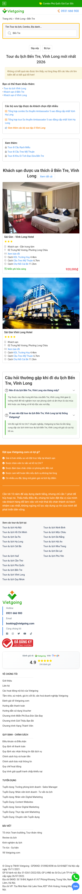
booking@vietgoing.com (20, 623)
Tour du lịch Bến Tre (12, 570)
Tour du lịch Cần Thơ (12, 560)
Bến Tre (31, 18)
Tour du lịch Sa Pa (11, 537)
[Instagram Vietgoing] (13, 633)
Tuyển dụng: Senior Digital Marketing (20, 807)
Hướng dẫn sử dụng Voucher (16, 710)
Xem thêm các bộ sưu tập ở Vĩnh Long (26, 128)
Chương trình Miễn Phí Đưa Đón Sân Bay (22, 715)
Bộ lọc (47, 48)
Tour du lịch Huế (10, 556)
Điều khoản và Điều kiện (14, 741)
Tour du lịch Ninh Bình (54, 527)
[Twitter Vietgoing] (19, 633)
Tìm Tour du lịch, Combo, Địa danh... (23, 27)
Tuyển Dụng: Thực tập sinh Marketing (21, 812)
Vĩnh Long (20, 18)
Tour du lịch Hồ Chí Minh (14, 532)
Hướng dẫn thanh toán (13, 705)
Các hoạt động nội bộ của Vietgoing (20, 690)
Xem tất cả (46, 176)
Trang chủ (7, 18)
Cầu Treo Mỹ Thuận (23, 260)
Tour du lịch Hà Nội (11, 527)
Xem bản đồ (12, 253)
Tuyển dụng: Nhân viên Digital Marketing (22, 797)
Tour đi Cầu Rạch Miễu (17, 147)
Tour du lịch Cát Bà (11, 546)
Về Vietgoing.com (11, 852)
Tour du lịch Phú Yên (53, 556)
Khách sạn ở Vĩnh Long (15, 95)
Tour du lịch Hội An (52, 541)
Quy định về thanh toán (13, 746)
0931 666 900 (68, 11)
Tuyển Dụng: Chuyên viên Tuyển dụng (21, 817)
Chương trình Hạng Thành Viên (17, 725)
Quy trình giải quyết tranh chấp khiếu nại (22, 771)
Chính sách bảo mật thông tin (17, 761)
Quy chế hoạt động (11, 766)
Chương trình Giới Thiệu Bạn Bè (18, 720)
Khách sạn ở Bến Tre (14, 92)
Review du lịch (9, 837)
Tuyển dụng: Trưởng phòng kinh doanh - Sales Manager (29, 787)
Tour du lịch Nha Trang (54, 546)
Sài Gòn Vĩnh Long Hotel (18, 332)
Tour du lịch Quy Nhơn (13, 579)
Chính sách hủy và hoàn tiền (16, 756)
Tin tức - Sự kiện (10, 847)
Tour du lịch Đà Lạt (52, 551)
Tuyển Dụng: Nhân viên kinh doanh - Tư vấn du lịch (27, 792)
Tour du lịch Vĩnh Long (15, 88)
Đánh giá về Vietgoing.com (15, 700)
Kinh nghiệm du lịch (12, 842)
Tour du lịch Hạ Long (12, 541)
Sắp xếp (35, 48)
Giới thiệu (7, 680)
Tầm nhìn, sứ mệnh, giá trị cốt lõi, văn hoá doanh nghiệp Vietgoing (35, 695)
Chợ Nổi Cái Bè (20, 264)
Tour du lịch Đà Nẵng (53, 537)
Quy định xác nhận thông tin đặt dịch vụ (22, 751)
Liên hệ (6, 685)
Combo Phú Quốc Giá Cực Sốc (58, 3)
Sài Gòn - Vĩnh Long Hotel (19, 236)
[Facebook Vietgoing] (7, 633)
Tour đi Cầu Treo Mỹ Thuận (20, 151)
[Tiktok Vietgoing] (31, 633)
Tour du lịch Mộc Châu (54, 532)
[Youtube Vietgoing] (25, 633)
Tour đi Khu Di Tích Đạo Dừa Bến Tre (24, 156)
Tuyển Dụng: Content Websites (17, 802)
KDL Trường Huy (21, 257)
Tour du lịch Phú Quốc (13, 565)
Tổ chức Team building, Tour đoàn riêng (22, 832)
